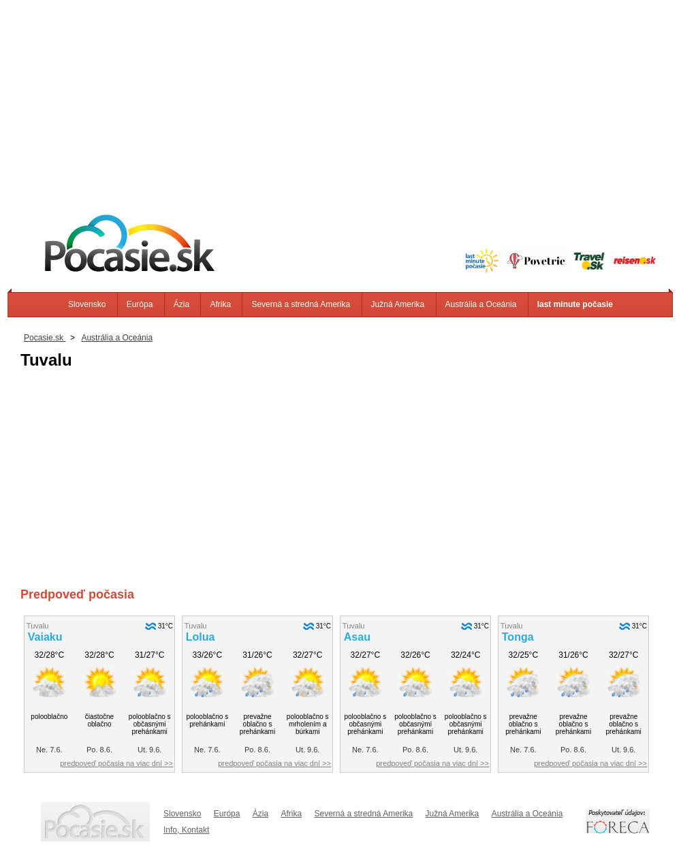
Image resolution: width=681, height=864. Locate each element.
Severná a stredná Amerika (300, 304)
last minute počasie (575, 304)
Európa (140, 304)
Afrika (220, 304)
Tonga (518, 637)
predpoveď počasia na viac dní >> (116, 763)
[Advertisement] (340, 95)
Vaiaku (45, 637)
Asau (357, 637)
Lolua (200, 637)
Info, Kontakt (186, 830)
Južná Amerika (398, 304)
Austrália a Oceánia (481, 304)
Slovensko (87, 304)
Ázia (181, 304)
